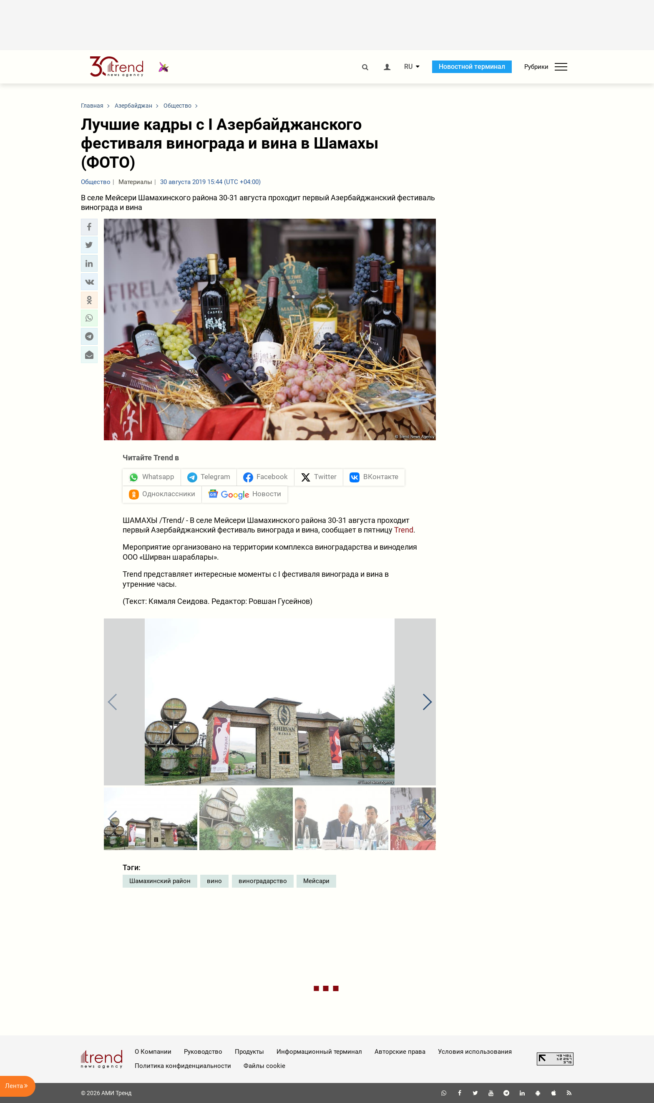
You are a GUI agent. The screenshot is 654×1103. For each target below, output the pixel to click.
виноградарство (263, 881)
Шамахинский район (160, 881)
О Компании (153, 1051)
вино (214, 881)
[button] (89, 227)
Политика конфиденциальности (183, 1066)
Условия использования (475, 1051)
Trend (403, 529)
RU (408, 66)
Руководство (203, 1051)
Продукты (249, 1051)
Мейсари (316, 881)
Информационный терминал (319, 1051)
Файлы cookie (264, 1066)
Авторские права (400, 1051)
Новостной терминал (472, 67)
